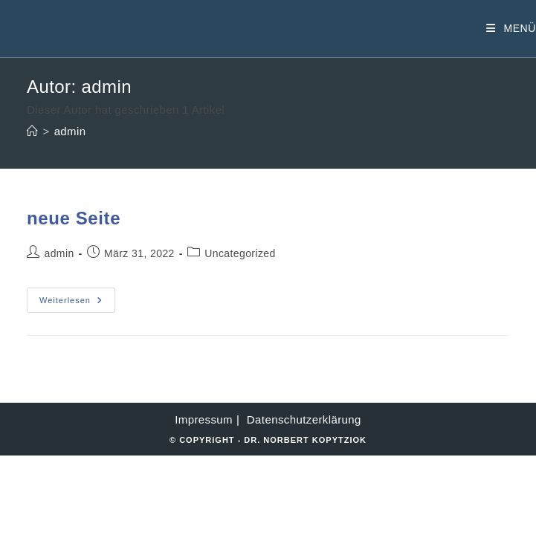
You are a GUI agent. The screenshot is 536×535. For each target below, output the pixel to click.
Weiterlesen (77, 303)
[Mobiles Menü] (511, 28)
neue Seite (73, 218)
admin (70, 131)
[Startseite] (32, 131)
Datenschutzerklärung (304, 419)
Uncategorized (239, 253)
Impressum (204, 419)
